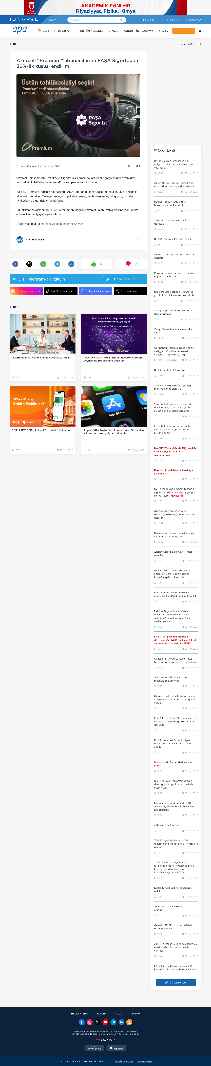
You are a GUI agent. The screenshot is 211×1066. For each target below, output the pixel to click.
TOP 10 (136, 1013)
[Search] (121, 20)
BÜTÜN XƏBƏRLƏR (92, 30)
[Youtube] (23, 19)
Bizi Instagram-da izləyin (26, 291)
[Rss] (36, 19)
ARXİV (119, 1013)
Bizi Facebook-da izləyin (95, 291)
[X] (19, 19)
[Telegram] (28, 19)
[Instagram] (14, 19)
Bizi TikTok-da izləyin (59, 291)
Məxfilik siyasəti (144, 1061)
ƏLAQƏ (101, 1013)
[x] (97, 1022)
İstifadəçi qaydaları (124, 1061)
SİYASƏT (114, 30)
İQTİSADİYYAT (145, 30)
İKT (199, 44)
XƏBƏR (128, 30)
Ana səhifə (187, 44)
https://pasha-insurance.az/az (64, 223)
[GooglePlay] (94, 1048)
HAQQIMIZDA (79, 1013)
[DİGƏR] (198, 31)
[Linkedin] (32, 19)
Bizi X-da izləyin (126, 291)
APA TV (163, 30)
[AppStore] (116, 1048)
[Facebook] (10, 19)
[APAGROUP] (105, 1040)
